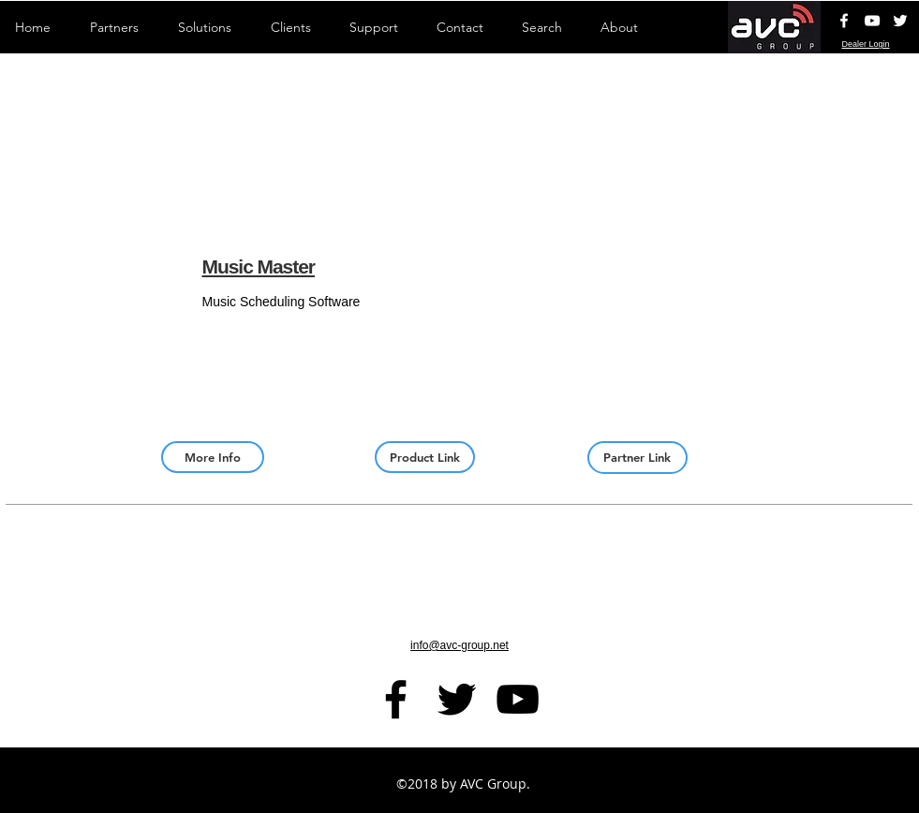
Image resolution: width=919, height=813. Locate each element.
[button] (90, 312)
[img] (828, 312)
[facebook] (396, 699)
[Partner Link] (637, 457)
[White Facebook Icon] (844, 20)
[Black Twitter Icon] (456, 699)
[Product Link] (425, 457)
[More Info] (212, 457)
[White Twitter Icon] (900, 20)
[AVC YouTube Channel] (872, 20)
